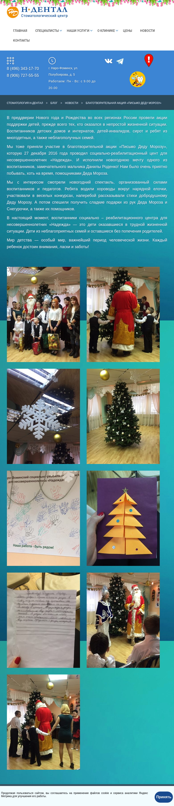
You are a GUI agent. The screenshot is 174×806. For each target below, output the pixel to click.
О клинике (106, 30)
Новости (147, 30)
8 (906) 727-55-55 (23, 75)
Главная (20, 30)
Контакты (21, 40)
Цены (127, 30)
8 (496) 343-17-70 (23, 68)
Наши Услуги (78, 30)
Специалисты (47, 30)
